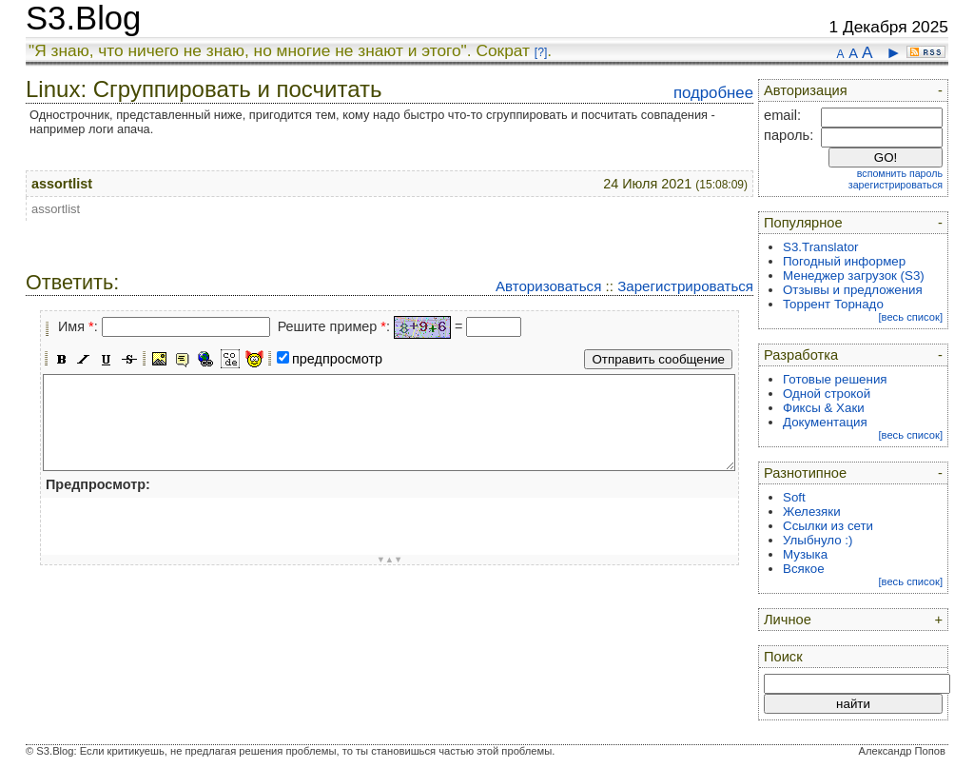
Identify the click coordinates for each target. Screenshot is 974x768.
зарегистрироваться (895, 184)
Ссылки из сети (828, 526)
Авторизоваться (548, 286)
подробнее (713, 93)
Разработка (801, 355)
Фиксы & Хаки (824, 408)
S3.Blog (83, 18)
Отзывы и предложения (853, 290)
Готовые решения (835, 379)
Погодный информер (844, 261)
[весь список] (910, 317)
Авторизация (805, 90)
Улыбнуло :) (817, 540)
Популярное (803, 222)
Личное (787, 619)
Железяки (812, 511)
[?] (541, 52)
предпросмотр (337, 358)
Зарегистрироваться (685, 286)
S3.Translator (821, 247)
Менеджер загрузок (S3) (854, 275)
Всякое (804, 568)
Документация (825, 422)
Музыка (805, 554)
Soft (794, 497)
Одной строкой (826, 393)
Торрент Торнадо (833, 304)
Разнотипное (805, 473)
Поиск (783, 656)
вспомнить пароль (900, 173)
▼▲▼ (390, 559)
